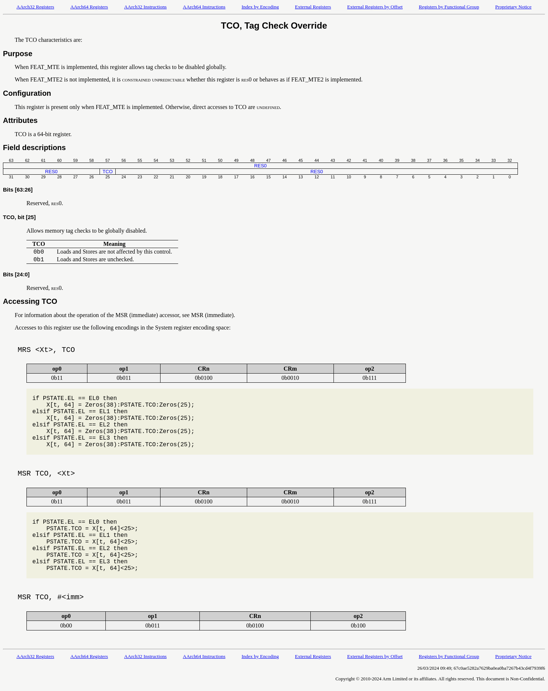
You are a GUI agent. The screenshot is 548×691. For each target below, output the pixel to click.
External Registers (313, 7)
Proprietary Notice (513, 7)
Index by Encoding (260, 7)
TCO (107, 171)
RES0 (260, 165)
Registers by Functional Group (449, 7)
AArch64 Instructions (204, 7)
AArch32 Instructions (145, 7)
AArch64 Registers (89, 7)
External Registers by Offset (375, 7)
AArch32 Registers (35, 7)
